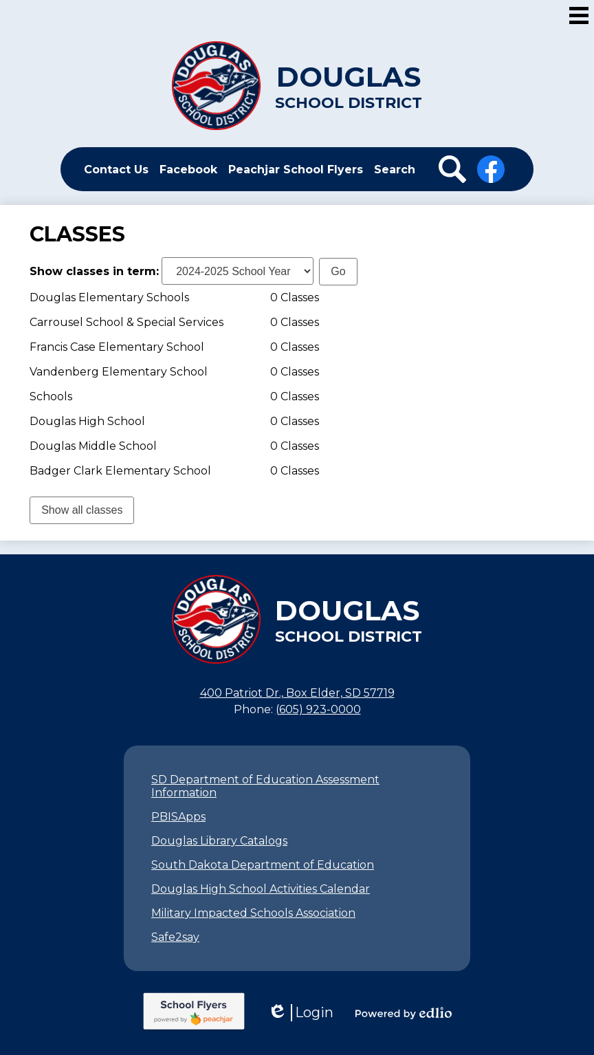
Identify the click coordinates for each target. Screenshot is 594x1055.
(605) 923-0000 (318, 709)
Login (300, 1012)
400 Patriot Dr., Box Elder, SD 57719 (297, 692)
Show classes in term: (94, 271)
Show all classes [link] (81, 510)
